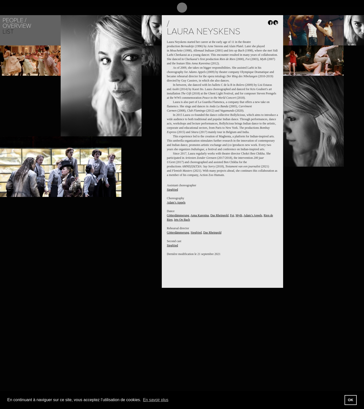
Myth (239, 215)
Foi (232, 215)
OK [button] (350, 400)
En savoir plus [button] (156, 400)
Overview (17, 26)
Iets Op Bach (182, 219)
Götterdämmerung (178, 215)
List (8, 31)
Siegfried (172, 189)
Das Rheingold (219, 215)
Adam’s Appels (176, 202)
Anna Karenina (199, 215)
